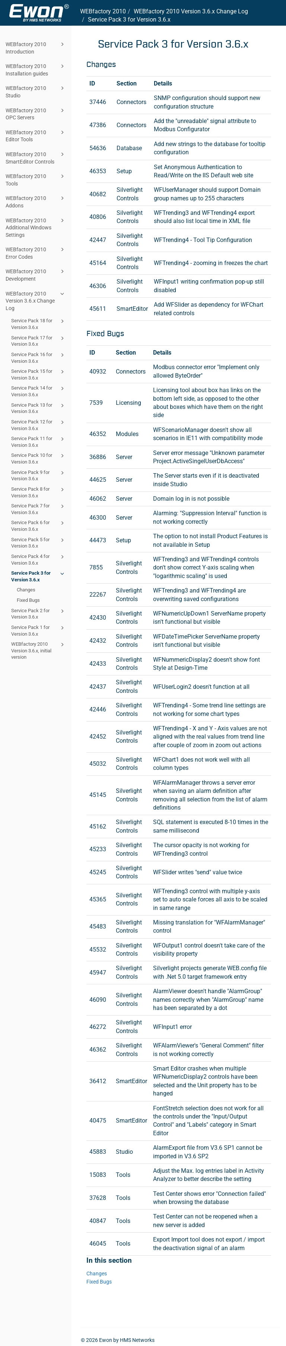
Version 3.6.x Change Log (191, 11)
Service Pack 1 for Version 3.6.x (38, 630)
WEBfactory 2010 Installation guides (36, 69)
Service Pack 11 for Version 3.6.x (38, 441)
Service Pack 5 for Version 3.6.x (38, 542)
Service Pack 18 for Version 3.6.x (38, 323)
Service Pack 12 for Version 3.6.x (38, 424)
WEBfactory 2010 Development (36, 274)
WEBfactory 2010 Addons (36, 201)
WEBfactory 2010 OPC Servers (36, 113)
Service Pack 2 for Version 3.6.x (38, 613)
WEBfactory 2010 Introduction (36, 47)
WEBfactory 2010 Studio (36, 91)
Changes (26, 590)
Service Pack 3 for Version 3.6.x (38, 575)
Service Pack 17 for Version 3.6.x (38, 340)
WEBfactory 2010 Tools (36, 179)
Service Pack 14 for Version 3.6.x (38, 390)
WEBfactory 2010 (103, 11)
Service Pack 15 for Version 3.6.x (38, 374)
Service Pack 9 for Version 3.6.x (38, 475)
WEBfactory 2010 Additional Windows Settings (36, 227)
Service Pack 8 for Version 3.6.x (38, 491)
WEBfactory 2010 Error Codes (36, 252)
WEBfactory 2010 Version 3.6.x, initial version (38, 650)
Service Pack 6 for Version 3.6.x (38, 525)
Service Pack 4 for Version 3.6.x (38, 559)
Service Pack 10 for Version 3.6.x (38, 458)
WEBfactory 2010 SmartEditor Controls (36, 157)
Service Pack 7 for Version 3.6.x (38, 508)
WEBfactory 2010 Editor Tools (36, 135)
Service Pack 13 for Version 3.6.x (38, 407)
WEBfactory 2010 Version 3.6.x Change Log (36, 300)
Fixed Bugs (28, 600)
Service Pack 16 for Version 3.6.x (38, 357)
